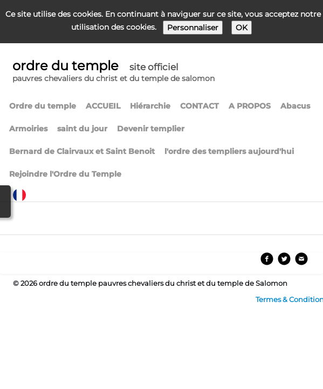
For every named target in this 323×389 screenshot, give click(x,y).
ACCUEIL (103, 106)
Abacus (295, 106)
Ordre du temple (42, 106)
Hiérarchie (150, 106)
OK (242, 27)
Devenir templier (150, 128)
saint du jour (82, 128)
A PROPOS (250, 106)
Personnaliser (192, 27)
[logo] (113, 72)
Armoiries (28, 128)
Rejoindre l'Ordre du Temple (65, 174)
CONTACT (199, 106)
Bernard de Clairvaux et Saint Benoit (82, 151)
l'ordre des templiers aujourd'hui (229, 151)
